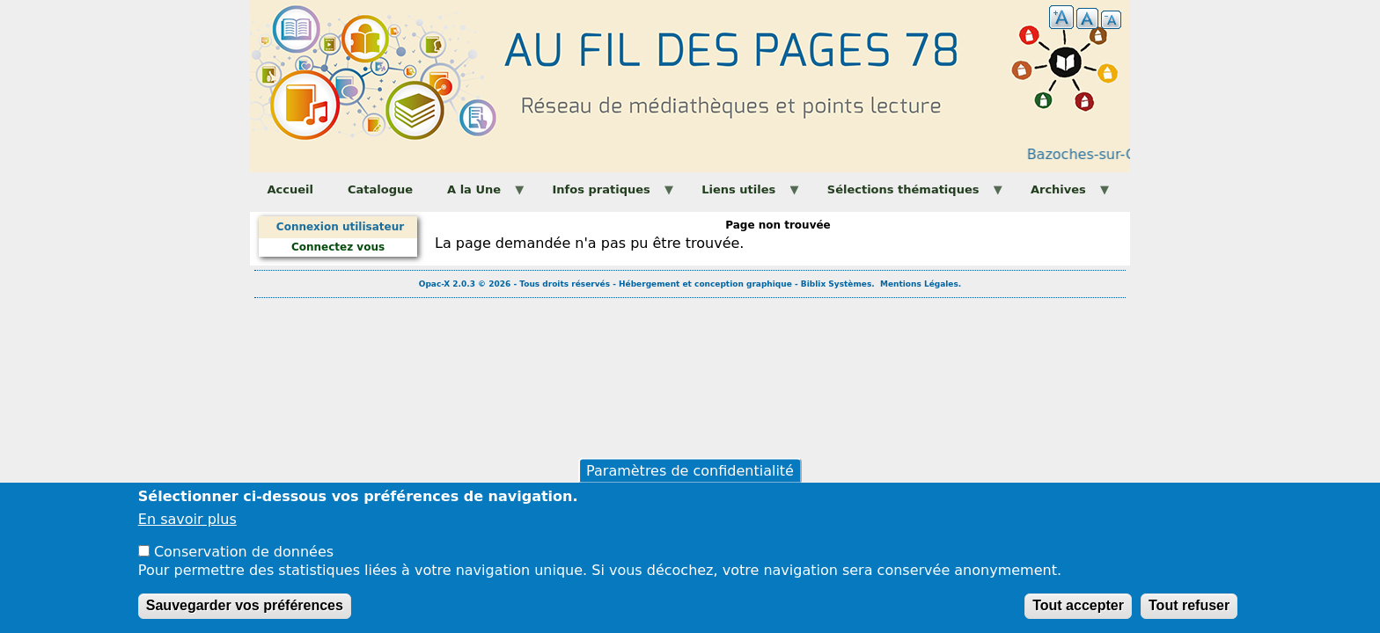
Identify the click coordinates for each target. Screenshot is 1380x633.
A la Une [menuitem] (478, 195)
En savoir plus (187, 529)
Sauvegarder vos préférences (244, 615)
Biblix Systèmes (836, 284)
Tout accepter (1078, 615)
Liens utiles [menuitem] (743, 195)
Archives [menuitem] (1062, 195)
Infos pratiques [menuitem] (605, 195)
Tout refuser (1189, 615)
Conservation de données (244, 561)
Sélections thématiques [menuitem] (907, 195)
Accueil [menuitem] (290, 189)
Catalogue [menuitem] (380, 189)
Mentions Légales (919, 284)
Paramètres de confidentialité (690, 479)
